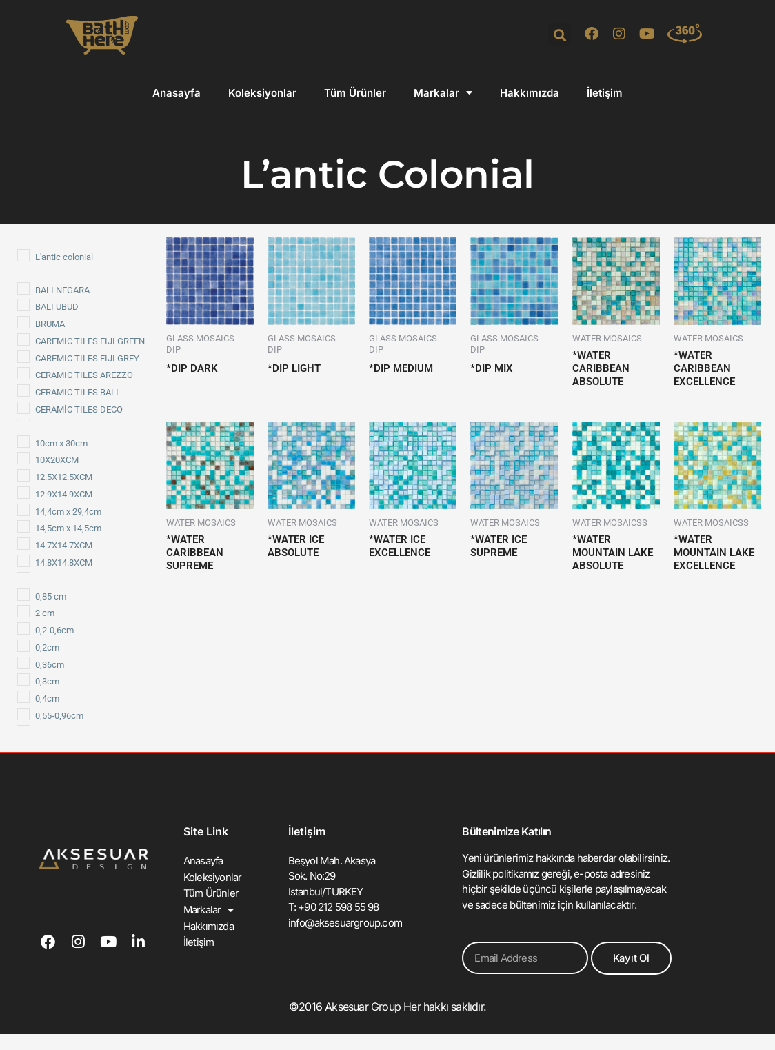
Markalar (443, 93)
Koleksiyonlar (262, 92)
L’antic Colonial (387, 173)
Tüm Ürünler (355, 92)
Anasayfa (176, 92)
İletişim (605, 92)
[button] (559, 34)
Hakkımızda (529, 92)
